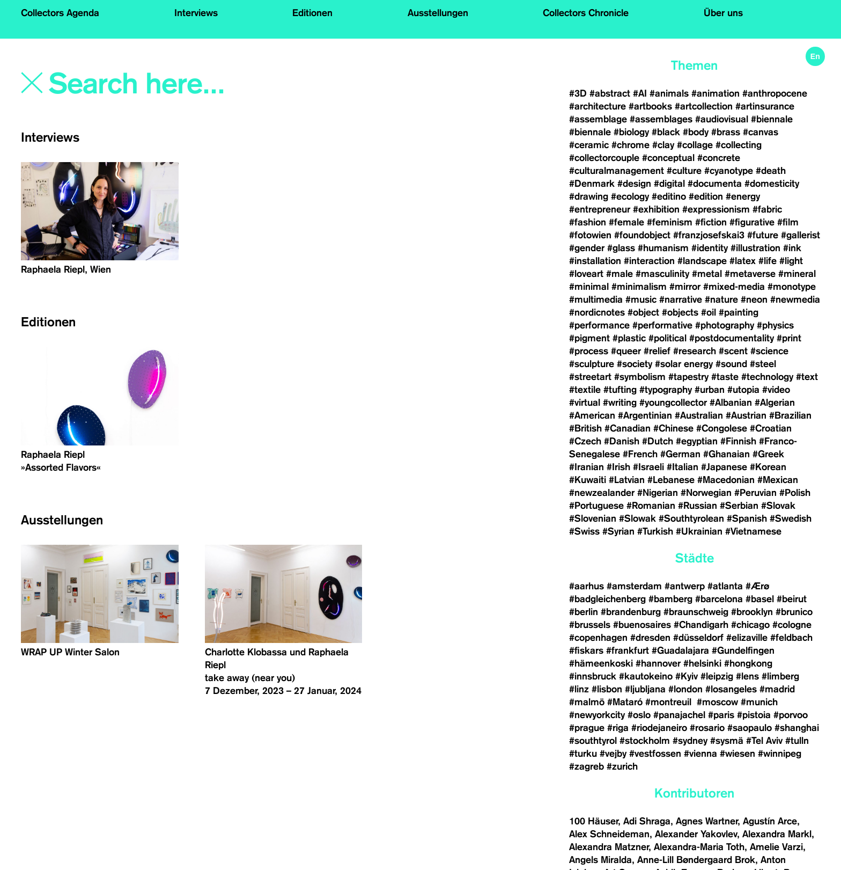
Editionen (312, 13)
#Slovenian (592, 518)
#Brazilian (790, 415)
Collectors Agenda (60, 13)
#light (791, 261)
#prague (586, 728)
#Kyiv (686, 676)
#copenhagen (598, 637)
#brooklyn (752, 612)
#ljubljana (645, 689)
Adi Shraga (646, 821)
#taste (725, 377)
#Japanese (724, 467)
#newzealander (602, 493)
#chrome (630, 145)
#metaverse (750, 274)
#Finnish (738, 441)
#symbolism (640, 377)
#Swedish (791, 518)
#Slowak (637, 518)
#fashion (587, 222)
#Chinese (673, 428)
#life (767, 261)
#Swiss (584, 531)
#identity (709, 248)
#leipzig (716, 676)
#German (680, 454)
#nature (721, 299)
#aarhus (586, 586)
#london (685, 689)
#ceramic (589, 145)
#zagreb (586, 766)
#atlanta (725, 586)
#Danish (621, 441)
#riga (618, 728)
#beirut (792, 599)
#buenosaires (642, 625)
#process (588, 351)
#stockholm (644, 740)
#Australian (699, 415)
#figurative (751, 222)
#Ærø (757, 586)
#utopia (743, 389)
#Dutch (657, 441)
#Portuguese (596, 505)
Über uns (723, 13)
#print (789, 338)
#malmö (586, 702)
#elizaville (747, 637)
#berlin (583, 612)
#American (592, 415)
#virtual (584, 402)
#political (667, 338)
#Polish (794, 493)
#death (771, 171)
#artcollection (704, 106)
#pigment (589, 338)
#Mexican (777, 480)
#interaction (649, 261)
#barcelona (719, 599)
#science (769, 351)
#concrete (718, 158)
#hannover (658, 663)
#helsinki (702, 663)
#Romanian (650, 505)
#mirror (684, 286)
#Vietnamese (753, 531)
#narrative (680, 299)
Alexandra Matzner (608, 847)
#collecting (738, 145)
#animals (669, 93)
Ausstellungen (438, 13)
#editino (669, 196)
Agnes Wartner (706, 821)
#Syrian (618, 531)
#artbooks (650, 106)
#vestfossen (655, 753)
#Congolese (721, 428)
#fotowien (590, 235)
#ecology (630, 196)
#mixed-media (734, 286)
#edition (706, 196)
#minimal (589, 286)
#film (788, 222)
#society (634, 364)
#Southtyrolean (691, 518)
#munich (759, 702)
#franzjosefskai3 (708, 235)
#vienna (700, 753)
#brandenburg (631, 612)
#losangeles (731, 689)
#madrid (777, 689)
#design (634, 183)
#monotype (792, 286)
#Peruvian (755, 493)
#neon (754, 299)
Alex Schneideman (609, 834)
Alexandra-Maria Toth (699, 847)
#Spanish (747, 518)
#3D (578, 93)
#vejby (613, 753)
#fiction (711, 222)
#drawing (588, 196)
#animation (715, 93)
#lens (747, 676)
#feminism (669, 222)
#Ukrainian (699, 531)
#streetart (590, 377)
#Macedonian (726, 480)
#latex (742, 261)
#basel (760, 599)
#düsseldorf (698, 637)
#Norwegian (706, 493)
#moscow (717, 702)
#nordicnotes (597, 312)
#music (640, 299)
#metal (707, 274)
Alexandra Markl (777, 834)
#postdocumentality (731, 338)
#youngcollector (673, 402)
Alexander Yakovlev (696, 834)
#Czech (585, 441)
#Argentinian (645, 415)
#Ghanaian (726, 454)
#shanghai (796, 728)
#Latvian (627, 480)
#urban (710, 389)
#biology (631, 132)
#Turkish (655, 531)
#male (619, 274)
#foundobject (642, 235)
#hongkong (748, 663)
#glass (621, 248)
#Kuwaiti (587, 480)
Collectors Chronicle (586, 13)
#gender (586, 248)
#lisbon (607, 689)
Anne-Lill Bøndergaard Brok (696, 860)
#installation (595, 261)
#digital (669, 183)
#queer (626, 351)
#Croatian (771, 428)
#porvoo (790, 715)
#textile (585, 389)
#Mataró (625, 702)
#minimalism (639, 286)
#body (696, 132)
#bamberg (670, 599)
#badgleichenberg (607, 599)
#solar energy (684, 364)
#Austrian (746, 415)
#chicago (750, 625)
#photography (724, 325)
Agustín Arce (770, 821)
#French (640, 454)
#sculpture (591, 364)
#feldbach (791, 637)
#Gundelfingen (743, 650)
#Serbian (739, 505)
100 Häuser (593, 821)
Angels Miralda (600, 860)
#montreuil (669, 702)
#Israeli (648, 467)
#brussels (589, 625)
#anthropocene (774, 93)
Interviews (196, 13)
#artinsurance (764, 106)
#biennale (772, 119)
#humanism (663, 248)
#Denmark (592, 183)
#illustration (755, 248)
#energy (743, 196)
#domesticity (771, 183)
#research (694, 351)
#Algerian (775, 402)
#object (643, 312)
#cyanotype (728, 171)
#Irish (618, 467)
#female (626, 222)
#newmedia (795, 299)
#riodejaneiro (659, 728)
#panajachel (679, 715)
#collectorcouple (604, 158)
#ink (792, 248)
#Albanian (731, 402)
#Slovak (778, 505)
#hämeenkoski (601, 663)
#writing (620, 402)
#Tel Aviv (764, 740)
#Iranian (586, 467)
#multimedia (596, 299)
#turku (583, 753)
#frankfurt (627, 650)
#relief (657, 351)
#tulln (797, 740)
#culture (684, 171)
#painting (738, 312)
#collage (695, 145)
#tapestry (688, 377)
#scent (733, 351)
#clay (663, 145)
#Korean (768, 467)
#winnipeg (779, 753)
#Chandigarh (701, 625)
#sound (731, 364)
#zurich (622, 766)
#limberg (780, 676)
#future (762, 235)
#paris (721, 715)
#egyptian (697, 441)
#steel (763, 364)
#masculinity (662, 274)
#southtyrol (593, 740)
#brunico (794, 612)
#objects (680, 312)
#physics (775, 325)
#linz (579, 689)
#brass (725, 132)
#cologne (792, 625)
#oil (708, 312)
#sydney (690, 740)
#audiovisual (721, 119)
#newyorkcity (597, 715)
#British (585, 428)
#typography (665, 389)
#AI (640, 93)
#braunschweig (695, 612)
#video (776, 389)
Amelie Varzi (776, 847)
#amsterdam (634, 586)
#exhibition (656, 209)
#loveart (586, 274)
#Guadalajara (680, 650)
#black (666, 132)
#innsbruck (592, 676)
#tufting (620, 389)
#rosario (707, 728)
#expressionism (716, 209)
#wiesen (737, 753)
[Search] (206, 84)
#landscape (702, 261)
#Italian (682, 467)
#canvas (760, 132)
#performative (662, 325)
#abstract (609, 93)
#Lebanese (671, 480)
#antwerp (685, 586)
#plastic (629, 338)
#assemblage (598, 119)
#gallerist (800, 235)
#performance (599, 325)
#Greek (768, 454)
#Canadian (627, 428)
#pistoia (754, 715)
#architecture (597, 106)
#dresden (650, 637)
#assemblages (661, 119)
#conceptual (668, 158)
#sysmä (726, 740)
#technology (767, 377)
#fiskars (586, 650)
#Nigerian (657, 493)
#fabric (767, 209)
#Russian (697, 505)
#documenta (715, 183)
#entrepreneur (599, 209)
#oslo (639, 715)
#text (807, 377)
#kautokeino (646, 676)
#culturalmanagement (616, 171)
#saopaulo (749, 728)
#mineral (797, 274)
